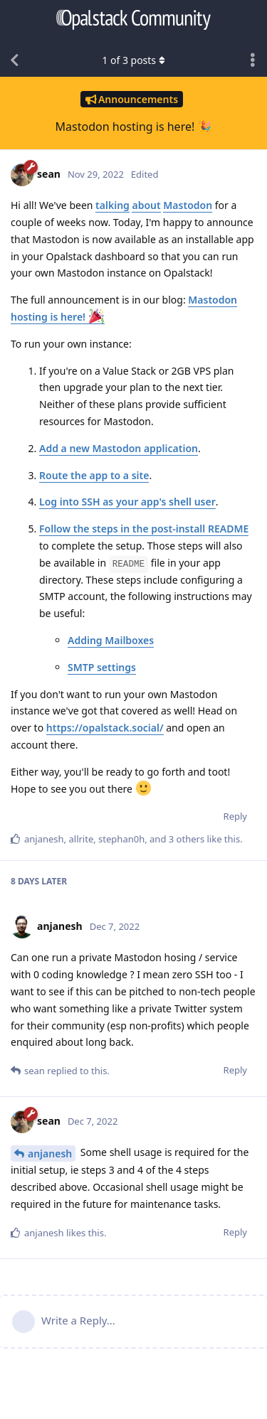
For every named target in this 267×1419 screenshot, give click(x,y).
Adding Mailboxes (111, 640)
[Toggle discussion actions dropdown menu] (253, 60)
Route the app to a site (94, 475)
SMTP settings (102, 667)
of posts (133, 60)
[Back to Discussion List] (14, 60)
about (146, 205)
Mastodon (187, 205)
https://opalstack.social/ (105, 727)
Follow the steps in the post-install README (143, 528)
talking (112, 205)
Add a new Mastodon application (118, 448)
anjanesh (50, 1153)
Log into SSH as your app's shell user (127, 501)
